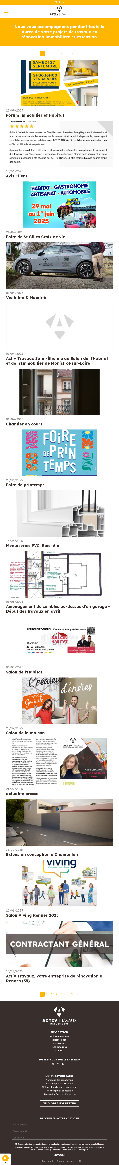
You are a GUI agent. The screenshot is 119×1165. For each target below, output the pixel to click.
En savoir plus (82, 1150)
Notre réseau (59, 1043)
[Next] (77, 53)
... (66, 53)
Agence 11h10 (74, 1161)
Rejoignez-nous (59, 1039)
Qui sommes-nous (59, 1036)
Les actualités (59, 1047)
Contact (59, 1050)
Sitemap (61, 1161)
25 (72, 53)
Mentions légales (46, 1161)
